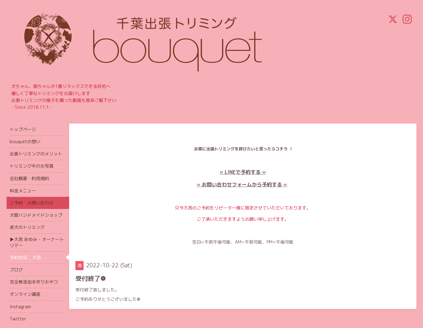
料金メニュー (23, 191)
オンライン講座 (25, 294)
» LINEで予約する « (243, 172)
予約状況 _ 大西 (25, 257)
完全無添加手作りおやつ (34, 282)
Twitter (18, 319)
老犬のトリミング (27, 227)
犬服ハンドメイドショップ (36, 215)
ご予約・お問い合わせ (32, 203)
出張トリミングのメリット (36, 154)
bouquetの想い (25, 141)
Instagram (20, 307)
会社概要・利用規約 (29, 178)
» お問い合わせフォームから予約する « (242, 184)
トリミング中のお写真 (32, 166)
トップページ (23, 129)
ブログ (16, 270)
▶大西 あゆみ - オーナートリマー (37, 242)
